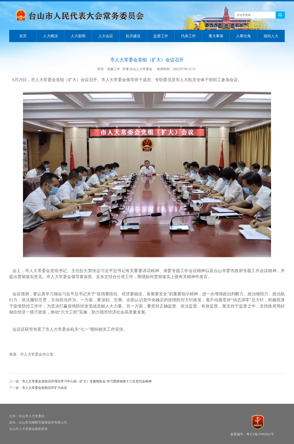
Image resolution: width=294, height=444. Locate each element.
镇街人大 (271, 36)
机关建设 (133, 36)
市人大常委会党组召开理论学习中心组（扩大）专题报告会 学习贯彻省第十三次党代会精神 (87, 381)
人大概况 (50, 36)
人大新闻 (78, 36)
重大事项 (216, 36)
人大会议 (105, 36)
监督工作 (160, 36)
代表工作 (188, 36)
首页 (23, 36)
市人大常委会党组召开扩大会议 (44, 388)
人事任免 (243, 36)
